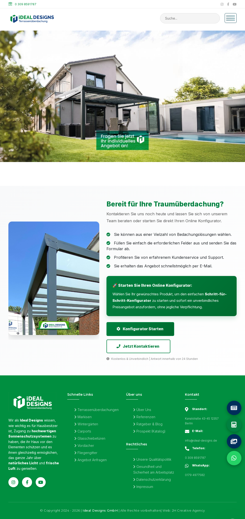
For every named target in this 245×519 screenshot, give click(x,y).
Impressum (143, 487)
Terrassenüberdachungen (96, 410)
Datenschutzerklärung (152, 480)
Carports (82, 431)
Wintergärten (86, 424)
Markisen (83, 417)
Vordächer (84, 446)
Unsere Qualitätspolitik (152, 460)
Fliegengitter (85, 453)
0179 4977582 (195, 475)
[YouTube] (235, 4)
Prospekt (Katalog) (149, 431)
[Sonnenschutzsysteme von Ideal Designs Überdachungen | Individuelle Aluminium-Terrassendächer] (122, 115)
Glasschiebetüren (89, 439)
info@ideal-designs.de (201, 441)
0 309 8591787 (25, 4)
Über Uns (142, 410)
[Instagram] (222, 4)
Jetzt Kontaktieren (138, 346)
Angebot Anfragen (90, 460)
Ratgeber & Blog (147, 424)
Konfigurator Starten (140, 329)
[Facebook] (228, 4)
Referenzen (144, 417)
